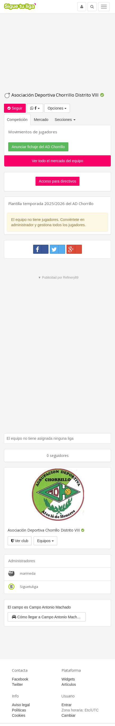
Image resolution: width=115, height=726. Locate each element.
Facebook (20, 679)
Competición (17, 119)
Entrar (66, 705)
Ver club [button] (19, 541)
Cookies (18, 715)
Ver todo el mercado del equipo (57, 161)
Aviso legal (21, 705)
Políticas (19, 710)
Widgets (68, 679)
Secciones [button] (65, 119)
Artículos (68, 684)
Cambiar (68, 715)
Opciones (57, 108)
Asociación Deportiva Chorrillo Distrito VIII (52, 95)
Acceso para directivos (57, 181)
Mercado (41, 119)
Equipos (45, 541)
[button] (47, 616)
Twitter (17, 684)
